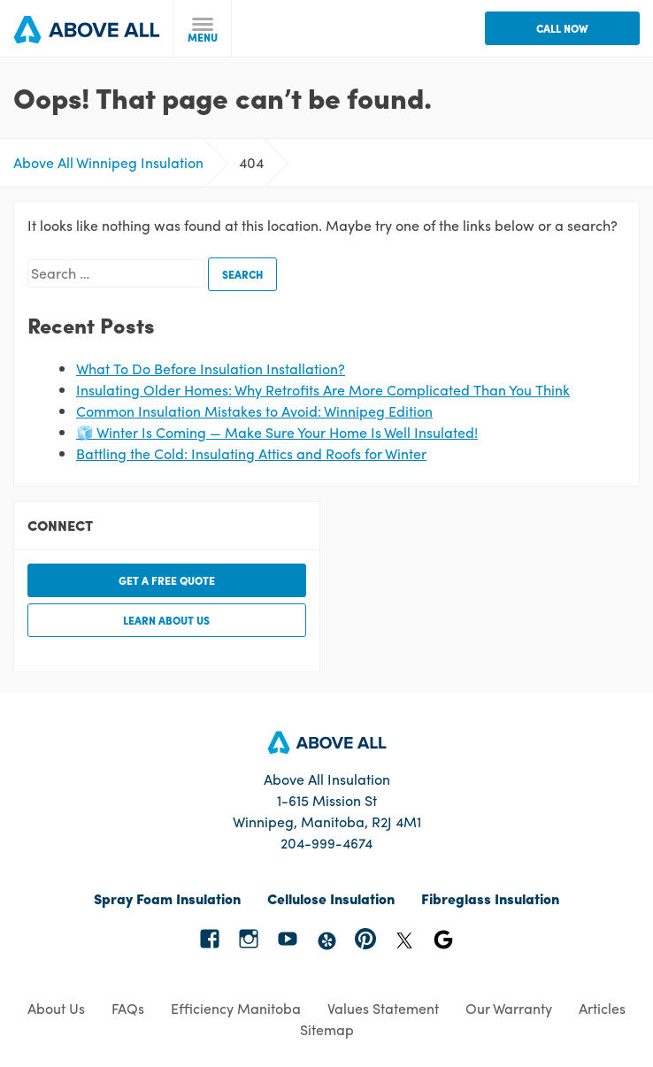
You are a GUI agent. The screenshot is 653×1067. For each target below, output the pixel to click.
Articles (602, 1008)
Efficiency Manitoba (236, 1008)
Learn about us (166, 620)
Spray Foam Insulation (167, 898)
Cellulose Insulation (331, 898)
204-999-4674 (326, 843)
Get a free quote (167, 580)
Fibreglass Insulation (490, 898)
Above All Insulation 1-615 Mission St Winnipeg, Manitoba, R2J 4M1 (327, 800)
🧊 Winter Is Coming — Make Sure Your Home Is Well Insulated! (277, 432)
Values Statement (383, 1008)
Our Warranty (508, 1008)
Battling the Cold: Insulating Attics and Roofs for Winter (251, 453)
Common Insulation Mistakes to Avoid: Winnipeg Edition (254, 411)
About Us (56, 1008)
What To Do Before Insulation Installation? (210, 368)
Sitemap (327, 1029)
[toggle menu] (203, 29)
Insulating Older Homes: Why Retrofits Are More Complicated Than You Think (323, 390)
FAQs (127, 1008)
